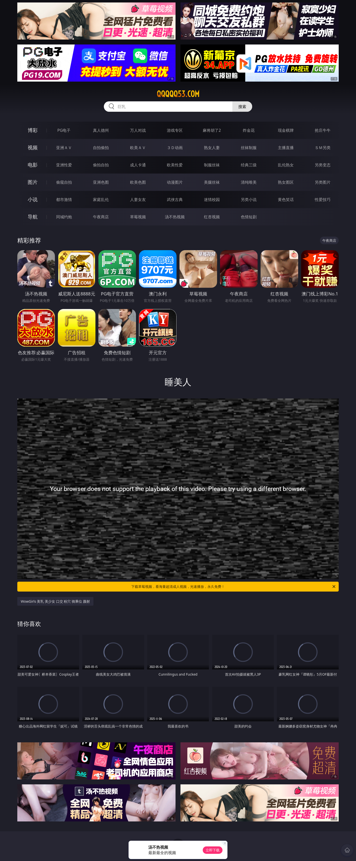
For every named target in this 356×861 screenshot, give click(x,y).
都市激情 (64, 199)
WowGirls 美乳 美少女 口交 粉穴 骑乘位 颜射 (55, 601)
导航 (33, 216)
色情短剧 (249, 217)
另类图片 (323, 182)
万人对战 (138, 130)
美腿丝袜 (212, 182)
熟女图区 (286, 182)
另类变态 (323, 165)
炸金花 (249, 130)
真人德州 (101, 130)
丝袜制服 (249, 147)
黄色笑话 (286, 199)
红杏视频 (212, 217)
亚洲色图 (101, 182)
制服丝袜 (212, 165)
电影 (33, 164)
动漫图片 (175, 182)
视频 (33, 147)
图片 (33, 182)
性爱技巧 (323, 199)
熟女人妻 (212, 147)
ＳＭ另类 (323, 147)
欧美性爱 (175, 165)
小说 (33, 199)
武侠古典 (175, 199)
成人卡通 (138, 165)
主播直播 (286, 147)
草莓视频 (138, 217)
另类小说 (249, 199)
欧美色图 (138, 182)
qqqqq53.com (178, 94)
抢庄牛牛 (323, 130)
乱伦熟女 (286, 165)
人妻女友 (138, 199)
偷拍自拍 (101, 165)
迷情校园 (212, 199)
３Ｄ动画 (175, 147)
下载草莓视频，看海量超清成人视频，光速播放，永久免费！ (233, 587)
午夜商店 (101, 217)
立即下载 (213, 850)
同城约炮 (64, 217)
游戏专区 (175, 130)
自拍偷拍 (101, 147)
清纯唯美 (249, 182)
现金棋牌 (286, 130)
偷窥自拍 (64, 182)
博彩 (33, 130)
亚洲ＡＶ (64, 147)
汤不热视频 (175, 217)
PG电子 (63, 130)
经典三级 (249, 165)
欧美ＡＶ (138, 147)
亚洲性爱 (64, 165)
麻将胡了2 (212, 130)
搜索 (242, 106)
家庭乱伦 (101, 199)
